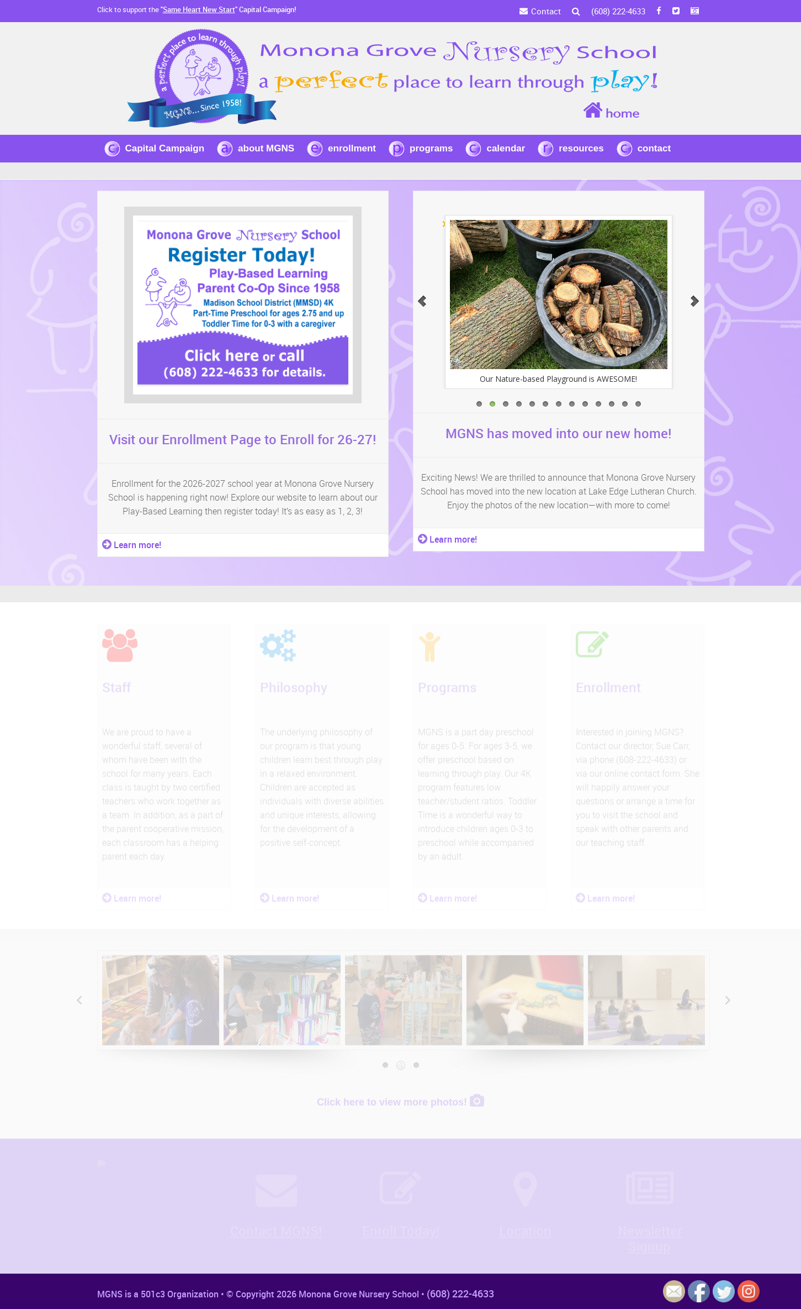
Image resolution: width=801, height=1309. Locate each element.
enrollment (352, 148)
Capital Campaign (165, 148)
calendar (505, 148)
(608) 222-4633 (618, 11)
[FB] (659, 11)
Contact (546, 11)
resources (581, 148)
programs (431, 148)
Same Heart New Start (199, 9)
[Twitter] (676, 11)
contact (654, 148)
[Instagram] (694, 11)
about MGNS (266, 148)
